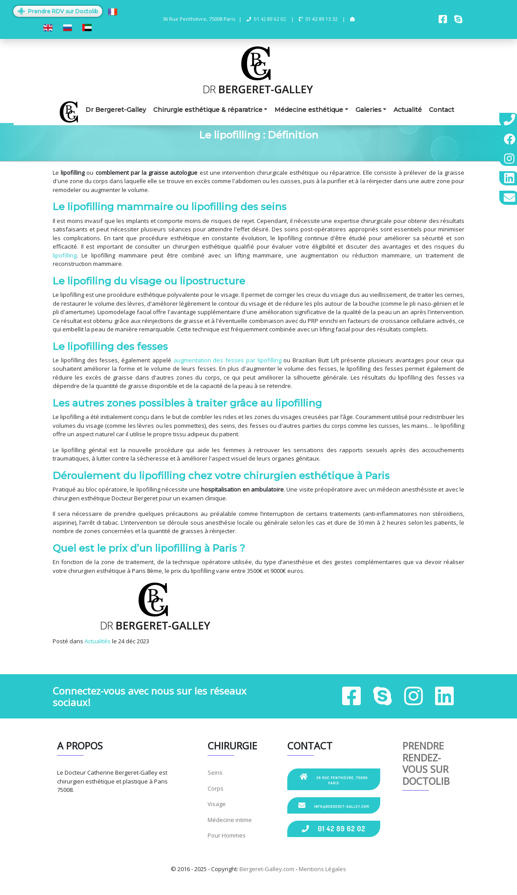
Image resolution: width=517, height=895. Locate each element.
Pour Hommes (227, 835)
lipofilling (65, 255)
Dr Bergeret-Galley (115, 110)
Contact (441, 110)
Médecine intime (230, 820)
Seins (215, 772)
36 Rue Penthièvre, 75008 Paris (333, 779)
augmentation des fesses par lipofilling (228, 360)
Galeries (368, 110)
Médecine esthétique (308, 110)
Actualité (408, 110)
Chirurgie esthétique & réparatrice (207, 110)
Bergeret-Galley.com (266, 869)
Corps (216, 788)
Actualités (98, 641)
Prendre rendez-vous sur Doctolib (426, 763)
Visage (217, 804)
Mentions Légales (322, 869)
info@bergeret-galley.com (333, 805)
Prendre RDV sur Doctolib (58, 11)
